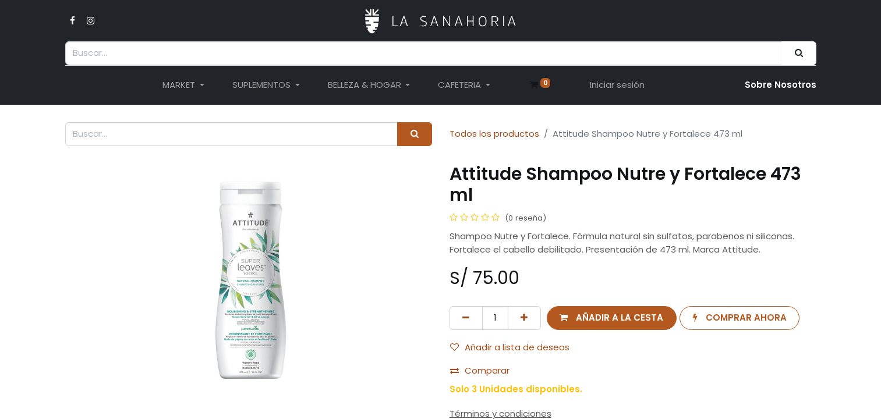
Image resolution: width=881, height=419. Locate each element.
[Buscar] (798, 53)
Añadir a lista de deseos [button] (509, 347)
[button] (612, 318)
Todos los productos (494, 133)
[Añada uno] (524, 318)
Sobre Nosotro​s (780, 85)
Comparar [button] (480, 370)
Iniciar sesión (617, 85)
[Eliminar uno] (466, 318)
